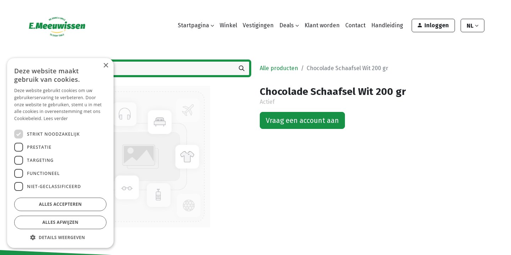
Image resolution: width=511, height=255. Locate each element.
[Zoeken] (241, 68)
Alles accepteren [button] (60, 204)
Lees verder (56, 118)
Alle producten (279, 68)
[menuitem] (228, 25)
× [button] (105, 65)
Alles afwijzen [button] (60, 222)
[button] (60, 237)
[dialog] (60, 153)
